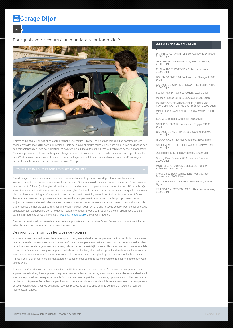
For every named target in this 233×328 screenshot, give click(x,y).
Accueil (18, 29)
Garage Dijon (212, 314)
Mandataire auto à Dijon (73, 214)
